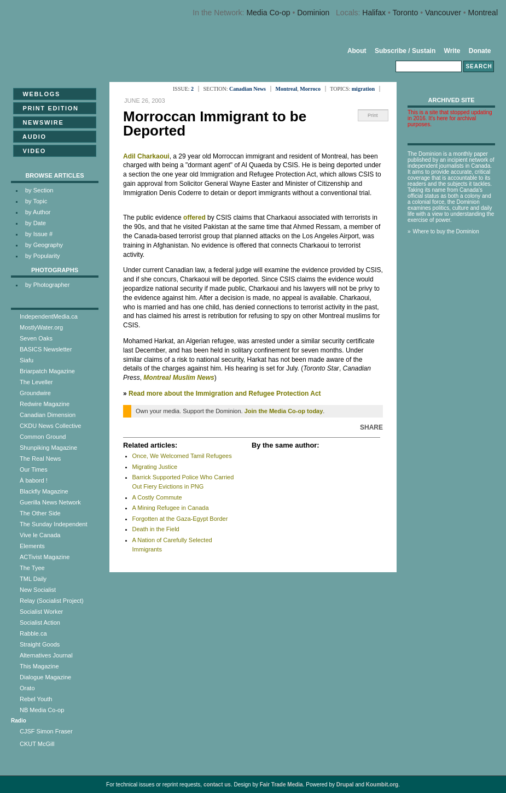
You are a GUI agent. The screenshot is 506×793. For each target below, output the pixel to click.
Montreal (483, 12)
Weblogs (38, 94)
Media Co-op (268, 12)
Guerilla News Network (50, 502)
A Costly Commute (157, 497)
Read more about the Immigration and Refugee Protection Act (225, 393)
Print (373, 115)
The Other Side (40, 513)
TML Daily (33, 578)
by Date (35, 223)
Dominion (313, 12)
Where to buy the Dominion (446, 231)
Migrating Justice (155, 466)
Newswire (39, 122)
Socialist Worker (41, 611)
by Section (39, 190)
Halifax (374, 12)
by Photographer (47, 284)
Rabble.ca (33, 633)
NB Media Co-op (42, 710)
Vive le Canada (40, 535)
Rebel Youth (36, 699)
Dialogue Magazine (45, 677)
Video (31, 151)
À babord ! (34, 480)
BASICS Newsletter (46, 349)
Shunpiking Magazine (48, 447)
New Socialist (38, 589)
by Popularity (42, 255)
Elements (32, 546)
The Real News (40, 458)
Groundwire (35, 393)
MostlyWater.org (41, 327)
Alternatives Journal (46, 655)
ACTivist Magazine (44, 557)
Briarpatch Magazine (47, 371)
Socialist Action (40, 622)
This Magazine (39, 666)
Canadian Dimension (47, 415)
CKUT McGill (37, 744)
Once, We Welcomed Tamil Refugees (182, 456)
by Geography (44, 245)
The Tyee (32, 568)
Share (371, 427)
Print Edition (47, 108)
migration (363, 89)
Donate (480, 51)
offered (194, 217)
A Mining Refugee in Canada (170, 507)
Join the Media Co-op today (284, 411)
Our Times (34, 469)
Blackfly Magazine (44, 491)
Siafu (26, 360)
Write (452, 51)
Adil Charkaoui (146, 156)
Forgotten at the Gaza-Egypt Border (180, 518)
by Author (37, 212)
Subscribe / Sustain (405, 51)
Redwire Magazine (44, 404)
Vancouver (443, 12)
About (357, 51)
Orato (27, 688)
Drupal (345, 785)
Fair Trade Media (281, 785)
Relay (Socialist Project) (52, 600)
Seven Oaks (36, 338)
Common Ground (43, 436)
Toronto (405, 12)
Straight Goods (40, 644)
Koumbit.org (382, 785)
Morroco (310, 89)
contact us (217, 785)
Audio (31, 136)
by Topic (36, 201)
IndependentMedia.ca (49, 316)
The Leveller (36, 382)
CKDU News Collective (50, 425)
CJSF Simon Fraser (46, 731)
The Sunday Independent (54, 524)
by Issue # (39, 234)
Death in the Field (155, 529)
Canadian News (247, 89)
